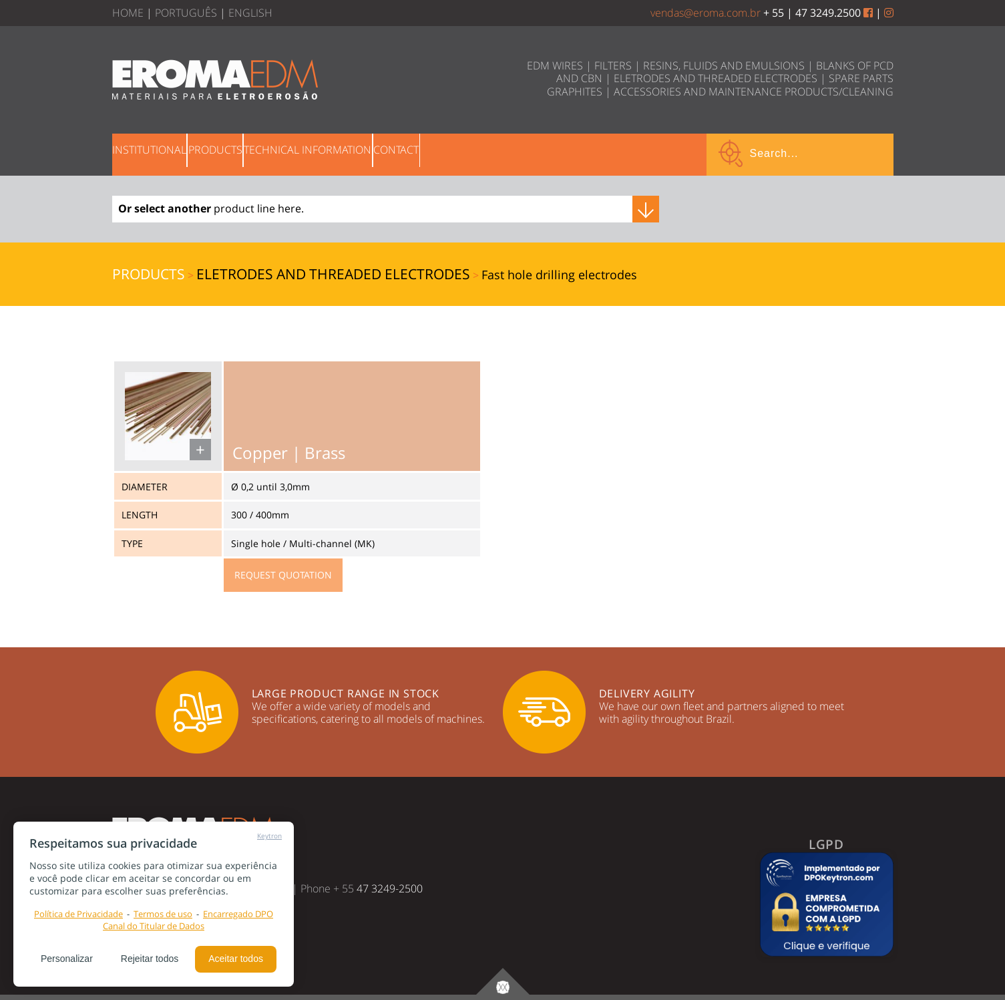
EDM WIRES (555, 65)
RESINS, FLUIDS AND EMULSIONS (724, 65)
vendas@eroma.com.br (705, 12)
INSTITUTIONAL (163, 153)
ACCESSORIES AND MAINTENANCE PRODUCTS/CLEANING (753, 91)
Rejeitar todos (149, 958)
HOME (128, 12)
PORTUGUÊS (186, 12)
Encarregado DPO (238, 914)
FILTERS (613, 65)
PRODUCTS (255, 153)
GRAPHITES (574, 91)
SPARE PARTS (861, 78)
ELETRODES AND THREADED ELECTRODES (715, 78)
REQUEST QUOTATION (283, 574)
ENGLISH (250, 12)
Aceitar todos (235, 958)
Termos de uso (163, 914)
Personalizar (67, 958)
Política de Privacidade (78, 914)
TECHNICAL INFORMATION (373, 153)
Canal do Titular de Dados (153, 926)
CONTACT (488, 153)
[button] (826, 904)
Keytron (269, 835)
